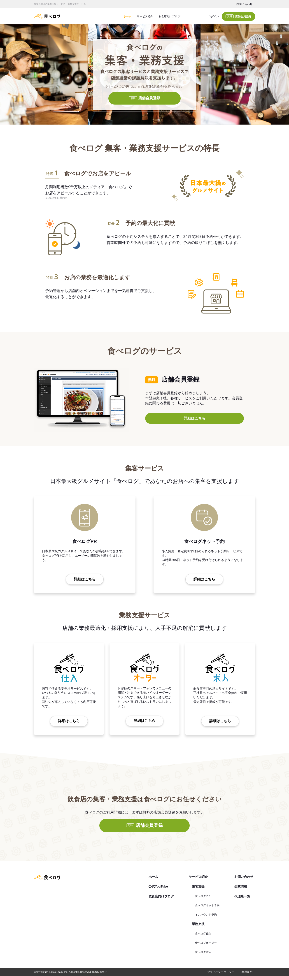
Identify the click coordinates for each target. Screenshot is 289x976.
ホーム (127, 16)
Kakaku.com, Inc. (58, 972)
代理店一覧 (242, 896)
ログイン (213, 16)
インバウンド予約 (206, 914)
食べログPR (202, 896)
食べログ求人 (203, 952)
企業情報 (240, 886)
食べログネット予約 (207, 905)
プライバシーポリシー (220, 972)
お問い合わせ (244, 4)
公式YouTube (158, 886)
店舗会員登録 (238, 16)
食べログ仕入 (203, 933)
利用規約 (247, 972)
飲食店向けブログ (169, 16)
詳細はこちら (194, 418)
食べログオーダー (206, 942)
